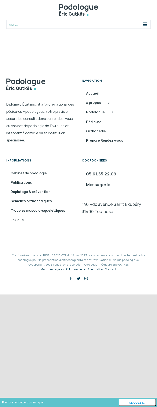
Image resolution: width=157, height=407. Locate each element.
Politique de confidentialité (84, 269)
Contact (110, 269)
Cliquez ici (137, 402)
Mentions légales (52, 269)
